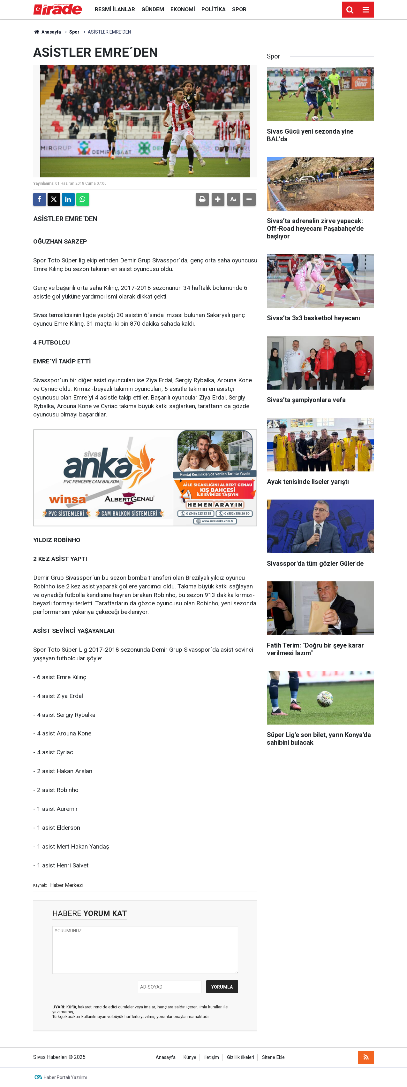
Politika (213, 9)
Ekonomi (182, 9)
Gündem (152, 9)
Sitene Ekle (273, 1057)
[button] (218, 199)
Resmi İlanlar (115, 9)
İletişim (211, 1057)
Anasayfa (47, 32)
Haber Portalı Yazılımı (65, 1077)
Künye (190, 1057)
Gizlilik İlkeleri (240, 1057)
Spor (239, 9)
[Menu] (366, 10)
